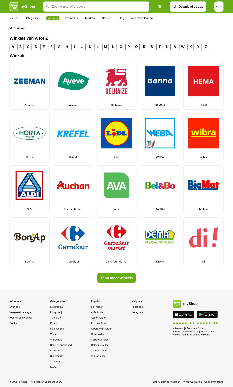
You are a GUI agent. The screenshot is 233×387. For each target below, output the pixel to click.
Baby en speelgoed (61, 344)
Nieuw (14, 18)
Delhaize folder (99, 344)
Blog (121, 18)
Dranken (55, 350)
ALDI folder (97, 312)
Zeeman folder (99, 350)
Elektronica (56, 306)
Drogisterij (56, 312)
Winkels (53, 18)
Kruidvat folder (99, 323)
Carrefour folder (100, 339)
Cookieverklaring (213, 381)
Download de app (188, 6)
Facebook (137, 306)
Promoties (71, 18)
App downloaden (142, 18)
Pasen (53, 323)
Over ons (15, 306)
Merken (90, 18)
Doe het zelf (57, 328)
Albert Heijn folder (101, 328)
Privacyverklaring (192, 381)
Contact (14, 323)
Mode (53, 366)
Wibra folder (98, 355)
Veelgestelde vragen (21, 312)
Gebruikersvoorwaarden (166, 381)
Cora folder (97, 334)
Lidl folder (97, 306)
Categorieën (33, 18)
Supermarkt (56, 355)
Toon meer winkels (116, 278)
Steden (106, 18)
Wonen (54, 334)
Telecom (55, 361)
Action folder (98, 317)
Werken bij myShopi (21, 317)
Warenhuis (56, 339)
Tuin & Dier (56, 317)
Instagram (137, 312)
